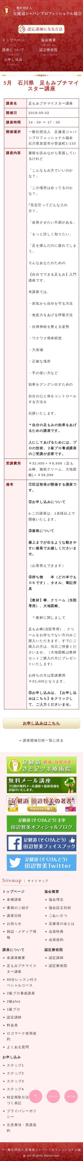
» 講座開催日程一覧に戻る (41, 740)
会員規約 (56, 939)
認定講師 (14, 1017)
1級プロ (13, 1009)
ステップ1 (15, 1065)
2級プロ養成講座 (21, 993)
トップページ (13, 891)
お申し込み (11, 1057)
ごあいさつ (58, 915)
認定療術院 (53, 950)
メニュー (53, 1096)
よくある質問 (18, 1047)
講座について (13, 950)
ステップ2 (15, 1073)
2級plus (14, 1001)
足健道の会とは (62, 923)
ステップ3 (15, 1081)
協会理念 (56, 899)
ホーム (71, 1096)
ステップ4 (15, 1089)
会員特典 (56, 931)
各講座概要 (16, 958)
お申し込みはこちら (41, 723)
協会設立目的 (60, 907)
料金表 (12, 1025)
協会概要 (51, 891)
